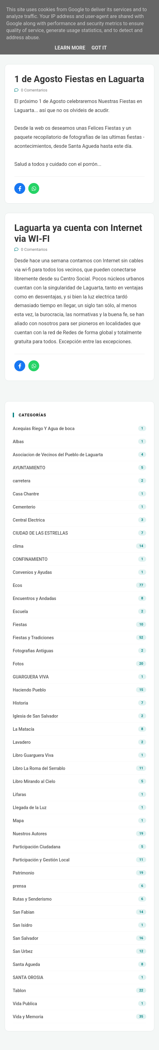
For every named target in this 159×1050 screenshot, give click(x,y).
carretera (21, 480)
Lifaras (19, 794)
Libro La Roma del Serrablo (39, 768)
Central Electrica (29, 520)
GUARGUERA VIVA (31, 676)
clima (18, 546)
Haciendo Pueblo (29, 689)
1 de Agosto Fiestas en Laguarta (79, 79)
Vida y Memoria (28, 1016)
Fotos (18, 663)
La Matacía (23, 729)
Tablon (19, 990)
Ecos (17, 585)
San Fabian (23, 912)
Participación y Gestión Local (41, 859)
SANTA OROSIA (28, 977)
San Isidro (22, 925)
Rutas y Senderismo (32, 899)
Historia (20, 703)
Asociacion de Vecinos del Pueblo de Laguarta (58, 454)
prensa (19, 886)
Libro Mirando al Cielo (34, 781)
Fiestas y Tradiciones (33, 637)
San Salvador (25, 938)
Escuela (20, 611)
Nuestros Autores (30, 833)
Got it (99, 48)
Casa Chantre (26, 493)
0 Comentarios (34, 90)
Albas (18, 441)
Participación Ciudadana (36, 846)
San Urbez (23, 951)
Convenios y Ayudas (32, 572)
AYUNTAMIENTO (29, 467)
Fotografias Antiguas (33, 650)
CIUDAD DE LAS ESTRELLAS (40, 533)
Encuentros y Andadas (34, 598)
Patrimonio (23, 872)
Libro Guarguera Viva (33, 755)
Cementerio (24, 506)
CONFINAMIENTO (30, 559)
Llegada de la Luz (30, 807)
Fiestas (20, 624)
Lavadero (22, 742)
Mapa (18, 820)
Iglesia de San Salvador (35, 716)
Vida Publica (25, 1003)
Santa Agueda (26, 964)
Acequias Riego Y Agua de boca (43, 428)
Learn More (70, 48)
